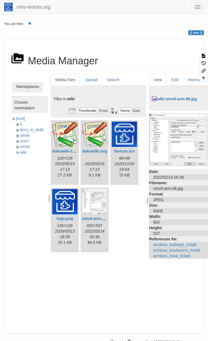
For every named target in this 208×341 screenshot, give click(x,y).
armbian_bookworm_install (176, 250)
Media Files (65, 80)
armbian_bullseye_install (174, 244)
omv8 (24, 146)
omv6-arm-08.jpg (97, 218)
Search (113, 80)
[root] (20, 118)
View (158, 80)
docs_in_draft (32, 130)
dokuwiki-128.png (68, 151)
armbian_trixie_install (171, 256)
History (194, 80)
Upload (91, 80)
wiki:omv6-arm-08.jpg (177, 99)
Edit (175, 80)
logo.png (64, 218)
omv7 (24, 141)
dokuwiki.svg (94, 151)
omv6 (24, 135)
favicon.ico (124, 151)
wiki (23, 152)
